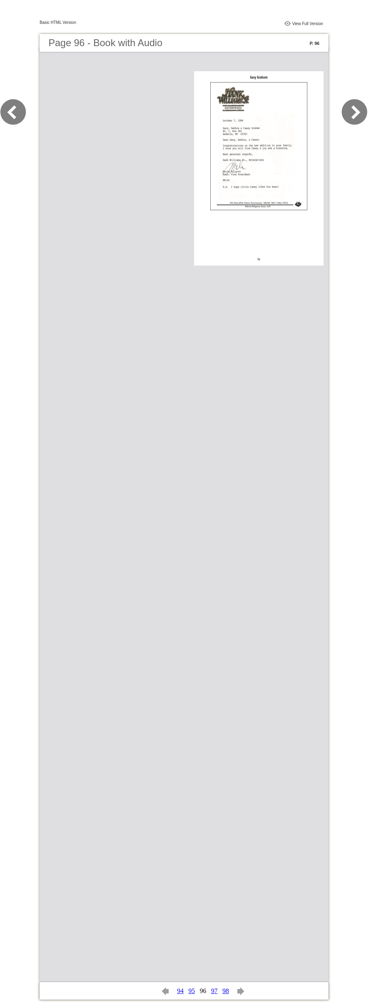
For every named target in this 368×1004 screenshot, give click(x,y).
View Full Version (307, 23)
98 (225, 990)
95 (191, 990)
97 (214, 990)
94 (180, 990)
